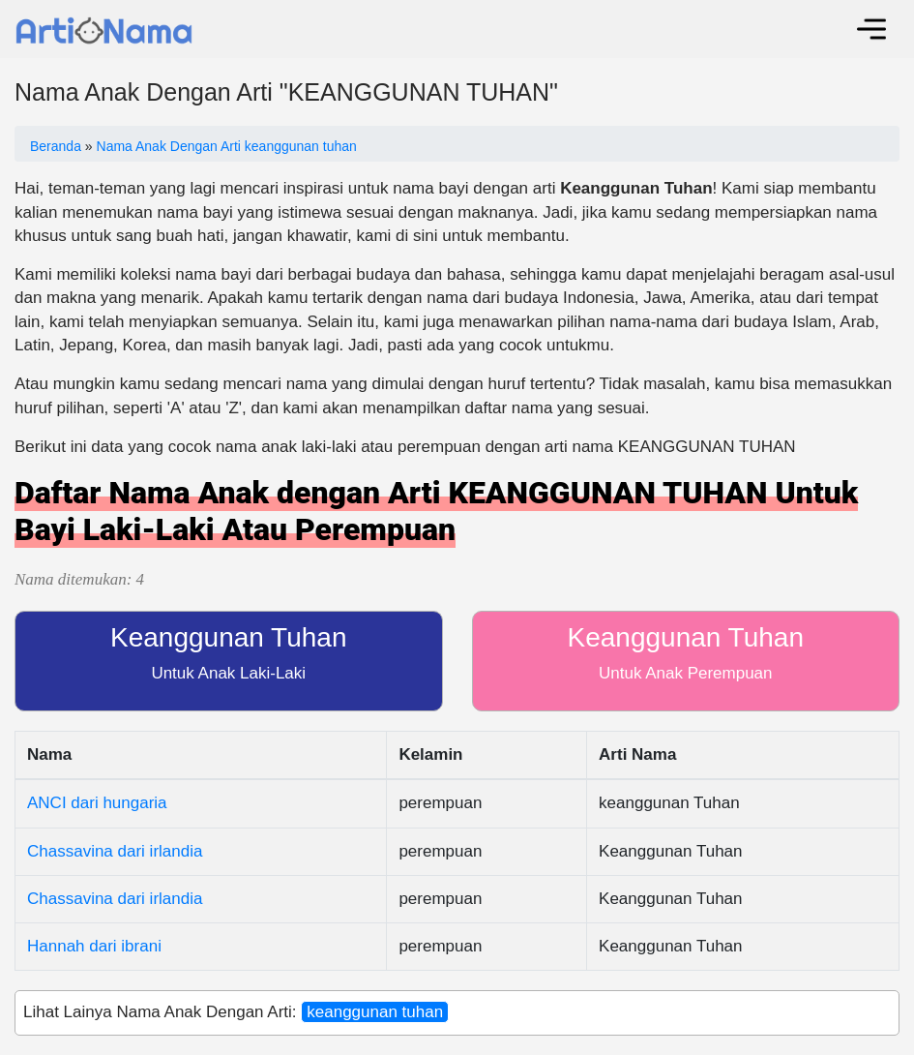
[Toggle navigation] (871, 29)
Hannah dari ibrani (94, 946)
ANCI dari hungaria (97, 803)
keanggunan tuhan (375, 1012)
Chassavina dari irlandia (114, 851)
